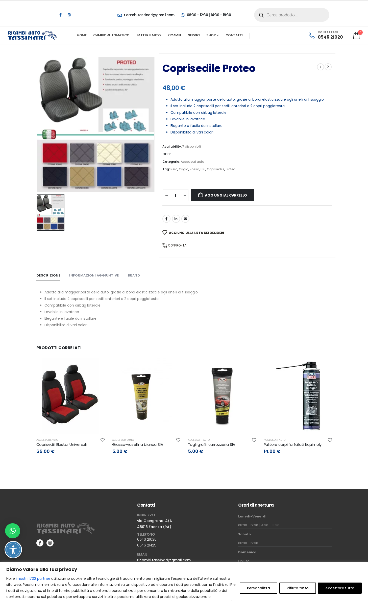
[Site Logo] (33, 35)
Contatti (234, 35)
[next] (328, 66)
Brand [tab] (134, 275)
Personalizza (258, 588)
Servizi (194, 35)
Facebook (166, 219)
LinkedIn (176, 219)
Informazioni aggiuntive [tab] (94, 275)
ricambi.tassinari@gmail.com (164, 560)
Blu (203, 169)
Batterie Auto (148, 35)
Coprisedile (215, 169)
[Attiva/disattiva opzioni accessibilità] (13, 549)
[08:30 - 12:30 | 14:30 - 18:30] (206, 15)
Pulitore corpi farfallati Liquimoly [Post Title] (293, 444)
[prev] (320, 66)
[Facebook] (60, 15)
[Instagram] (69, 15)
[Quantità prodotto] (175, 195)
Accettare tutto (339, 588)
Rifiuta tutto (298, 588)
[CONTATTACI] (325, 35)
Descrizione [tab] (48, 275)
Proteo (230, 169)
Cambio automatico (111, 35)
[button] (12, 530)
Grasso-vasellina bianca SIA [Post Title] (137, 444)
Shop (210, 35)
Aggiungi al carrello (226, 195)
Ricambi (174, 35)
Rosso (194, 169)
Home (81, 35)
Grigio (183, 169)
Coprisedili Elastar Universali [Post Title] (61, 444)
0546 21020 (147, 539)
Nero (173, 169)
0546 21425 (146, 545)
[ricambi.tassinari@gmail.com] (146, 15)
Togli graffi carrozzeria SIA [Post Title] (211, 444)
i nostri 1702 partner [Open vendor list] (33, 578)
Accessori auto (192, 161)
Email (185, 219)
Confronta (177, 245)
